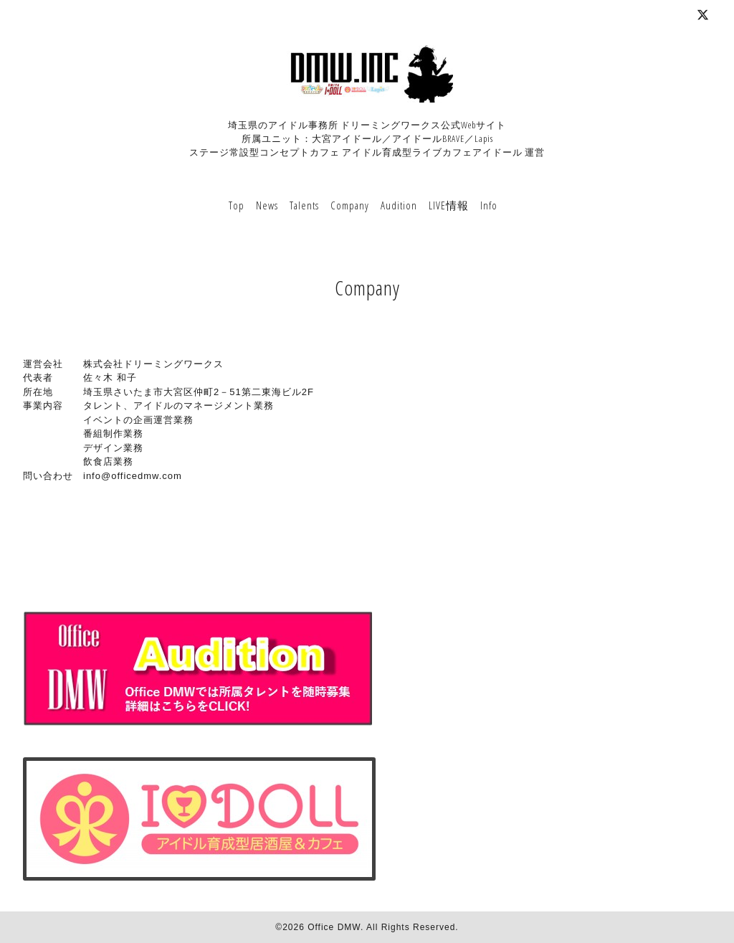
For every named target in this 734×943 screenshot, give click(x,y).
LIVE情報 (449, 205)
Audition (399, 205)
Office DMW (334, 927)
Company (349, 205)
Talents (304, 205)
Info (488, 205)
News (267, 205)
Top (236, 205)
